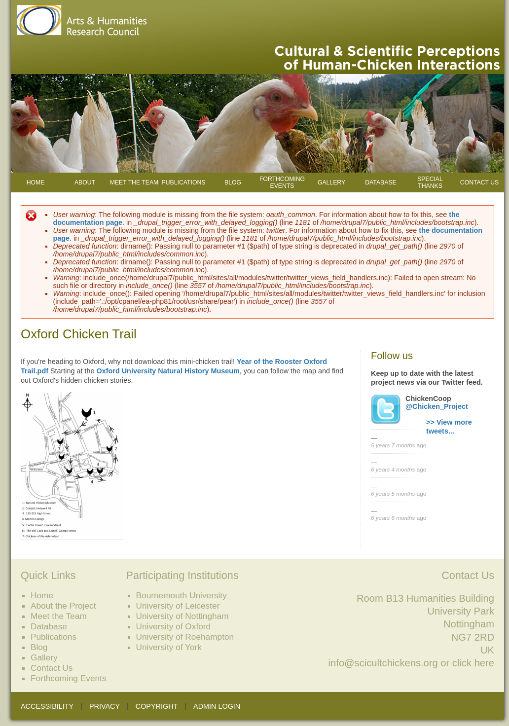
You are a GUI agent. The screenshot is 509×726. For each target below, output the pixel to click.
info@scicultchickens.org (383, 662)
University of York (169, 647)
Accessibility (47, 706)
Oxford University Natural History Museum (168, 371)
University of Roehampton (185, 637)
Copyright (157, 706)
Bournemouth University (181, 595)
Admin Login (216, 706)
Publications (184, 182)
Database (380, 182)
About (84, 182)
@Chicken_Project (436, 406)
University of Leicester (178, 606)
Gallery (331, 182)
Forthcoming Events (282, 182)
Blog (232, 182)
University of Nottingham (182, 616)
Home (36, 182)
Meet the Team (134, 182)
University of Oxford (173, 626)
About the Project (63, 606)
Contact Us (479, 182)
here (484, 662)
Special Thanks (430, 182)
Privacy (104, 706)
